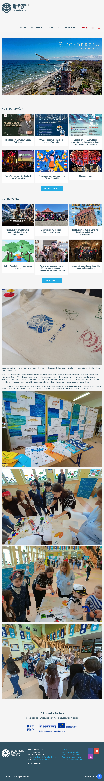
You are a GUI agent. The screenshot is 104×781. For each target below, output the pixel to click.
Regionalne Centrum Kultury (72, 757)
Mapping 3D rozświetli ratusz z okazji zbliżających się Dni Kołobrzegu (18, 225)
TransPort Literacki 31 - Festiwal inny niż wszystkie (18, 169)
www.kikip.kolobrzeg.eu (41, 759)
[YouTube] (96, 751)
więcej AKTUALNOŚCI (52, 188)
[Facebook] (90, 751)
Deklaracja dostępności (70, 752)
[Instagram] (90, 756)
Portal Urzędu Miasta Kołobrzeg (73, 759)
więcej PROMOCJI (52, 280)
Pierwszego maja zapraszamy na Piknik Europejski (52, 169)
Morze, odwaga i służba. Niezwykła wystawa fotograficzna (85, 259)
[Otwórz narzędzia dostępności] (99, 776)
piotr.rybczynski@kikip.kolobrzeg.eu (45, 757)
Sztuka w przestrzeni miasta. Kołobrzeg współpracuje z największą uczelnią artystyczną (52, 261)
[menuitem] (23, 28)
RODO (64, 749)
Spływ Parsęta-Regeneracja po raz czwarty (18, 259)
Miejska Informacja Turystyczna (73, 754)
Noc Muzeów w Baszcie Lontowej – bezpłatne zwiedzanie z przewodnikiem (85, 225)
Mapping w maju (86, 168)
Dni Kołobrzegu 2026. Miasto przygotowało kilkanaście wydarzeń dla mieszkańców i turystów (85, 142)
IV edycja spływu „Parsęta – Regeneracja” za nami (51, 223)
